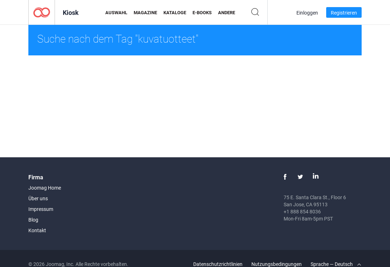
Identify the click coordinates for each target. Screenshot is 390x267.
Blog (33, 219)
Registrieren (344, 12)
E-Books (202, 12)
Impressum (40, 209)
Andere (226, 12)
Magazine (145, 12)
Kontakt (37, 230)
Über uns (38, 198)
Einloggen (307, 12)
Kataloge (174, 12)
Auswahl (116, 12)
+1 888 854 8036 (302, 211)
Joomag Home (44, 187)
